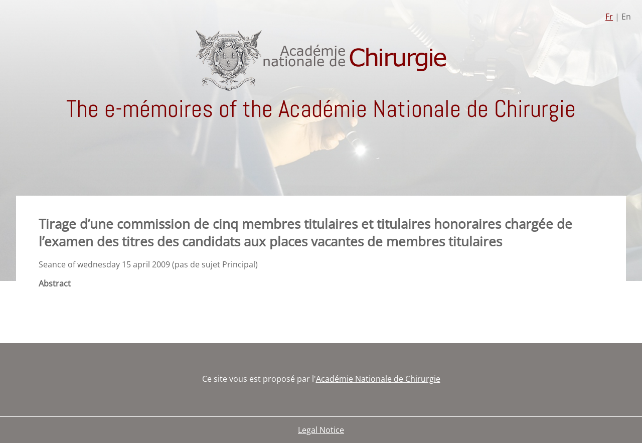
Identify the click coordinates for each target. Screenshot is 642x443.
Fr (609, 16)
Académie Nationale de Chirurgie (378, 378)
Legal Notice (321, 429)
